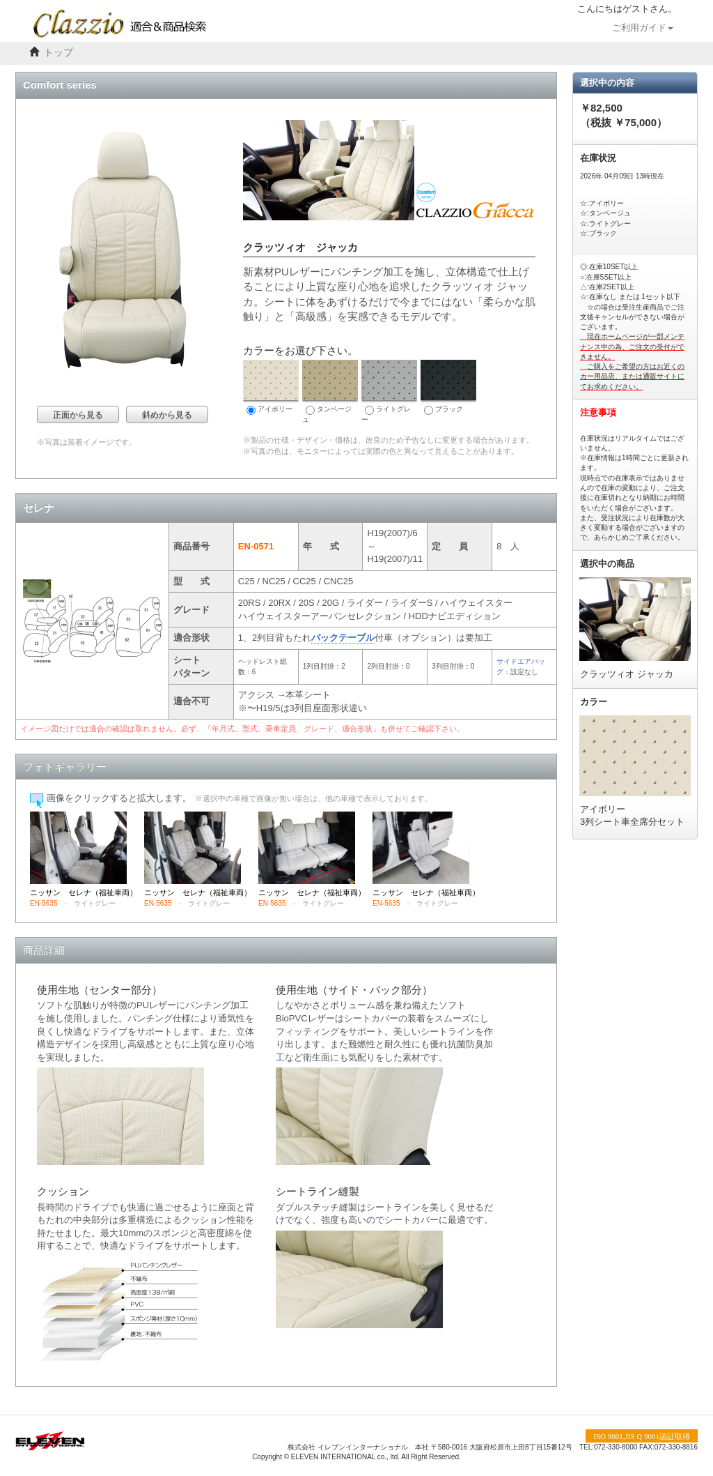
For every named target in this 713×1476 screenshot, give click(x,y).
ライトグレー (389, 391)
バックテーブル (343, 637)
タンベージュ (330, 391)
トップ (58, 52)
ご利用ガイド (642, 28)
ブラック (448, 387)
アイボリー (271, 387)
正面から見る (78, 415)
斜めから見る (167, 415)
